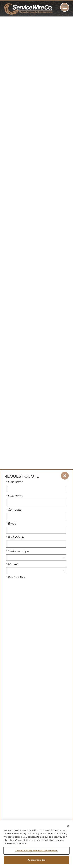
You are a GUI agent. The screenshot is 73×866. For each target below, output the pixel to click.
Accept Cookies (37, 860)
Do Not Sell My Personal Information (36, 850)
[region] (36, 843)
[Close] (68, 826)
